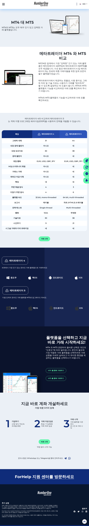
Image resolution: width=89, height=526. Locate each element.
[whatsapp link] (69, 458)
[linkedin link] (86, 512)
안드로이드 (56, 278)
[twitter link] (78, 512)
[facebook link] (74, 512)
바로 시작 (44, 442)
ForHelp (44, 476)
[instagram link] (82, 512)
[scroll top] (84, 521)
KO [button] (82, 4)
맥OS (32, 278)
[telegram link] (65, 458)
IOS (78, 278)
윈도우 (12, 278)
